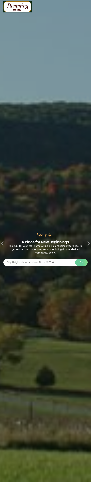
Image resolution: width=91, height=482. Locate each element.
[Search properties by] (39, 262)
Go (81, 262)
